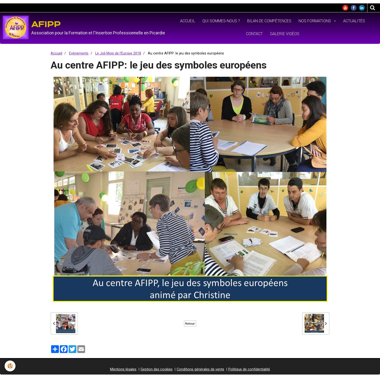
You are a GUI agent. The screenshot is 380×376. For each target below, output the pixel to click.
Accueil (187, 22)
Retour (190, 325)
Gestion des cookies (157, 371)
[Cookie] (10, 366)
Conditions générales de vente (200, 371)
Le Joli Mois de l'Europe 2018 (118, 55)
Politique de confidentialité (249, 371)
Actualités (354, 22)
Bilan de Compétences (269, 22)
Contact (254, 35)
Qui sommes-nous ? (221, 22)
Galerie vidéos (284, 35)
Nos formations (315, 22)
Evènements (78, 55)
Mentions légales (123, 371)
